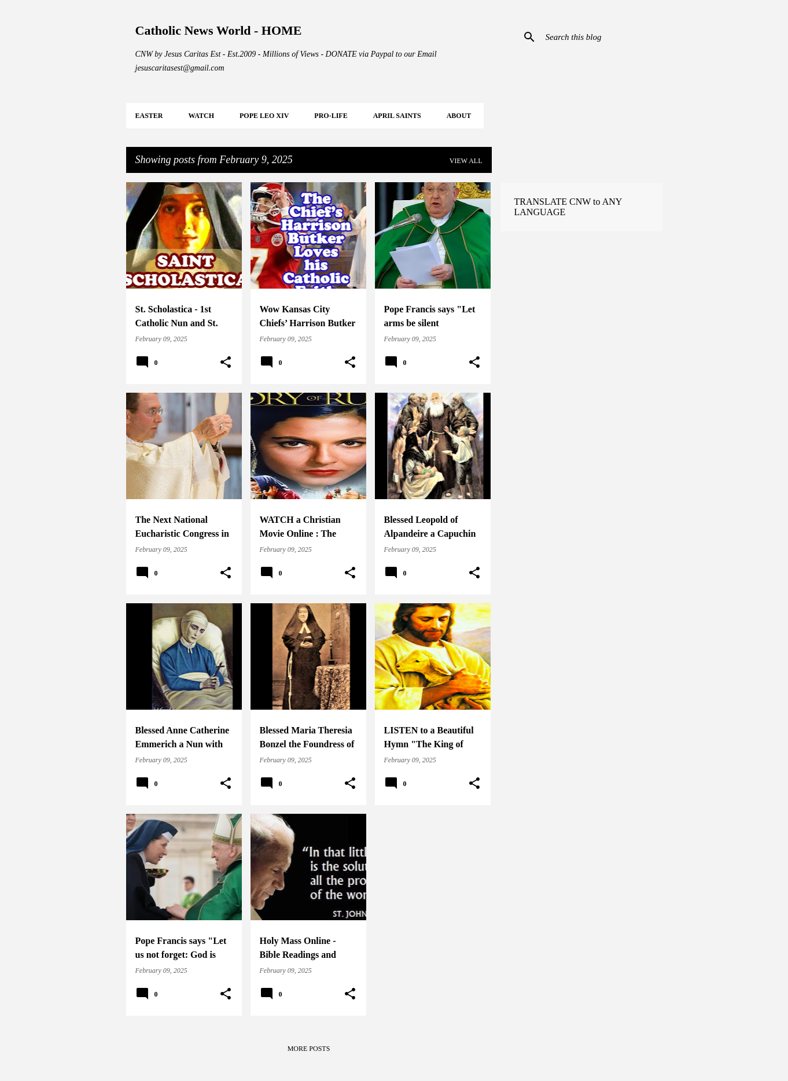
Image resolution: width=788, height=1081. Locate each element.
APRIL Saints (397, 116)
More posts (309, 1049)
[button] (226, 362)
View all (466, 161)
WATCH (201, 116)
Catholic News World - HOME (218, 30)
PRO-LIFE (330, 116)
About (459, 116)
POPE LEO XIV (264, 116)
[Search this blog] (601, 37)
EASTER (149, 116)
